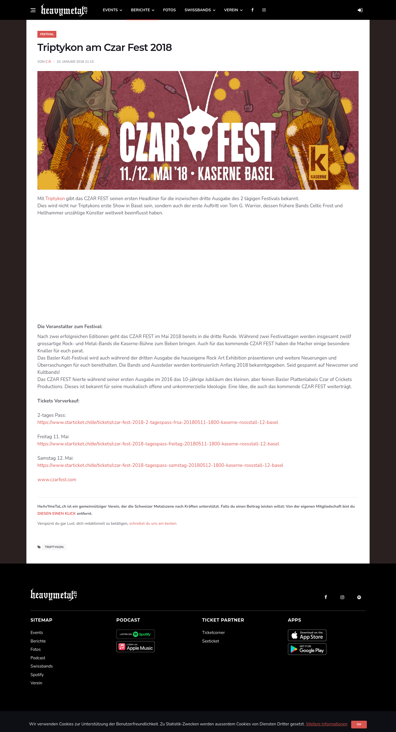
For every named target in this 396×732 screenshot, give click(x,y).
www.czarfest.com (56, 480)
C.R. (49, 61)
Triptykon (55, 198)
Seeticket (210, 641)
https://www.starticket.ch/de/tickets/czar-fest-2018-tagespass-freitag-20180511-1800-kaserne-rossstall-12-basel (158, 444)
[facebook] (325, 597)
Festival (47, 34)
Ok (359, 724)
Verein (231, 10)
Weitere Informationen (326, 724)
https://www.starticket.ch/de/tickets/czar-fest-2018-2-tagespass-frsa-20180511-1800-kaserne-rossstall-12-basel (157, 422)
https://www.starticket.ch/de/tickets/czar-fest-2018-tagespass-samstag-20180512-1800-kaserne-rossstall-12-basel (160, 465)
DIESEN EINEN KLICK (56, 513)
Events (110, 10)
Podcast (38, 658)
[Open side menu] (33, 10)
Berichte (140, 10)
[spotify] (359, 597)
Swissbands (198, 10)
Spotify (37, 674)
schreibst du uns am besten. (153, 523)
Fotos (169, 10)
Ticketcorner (213, 632)
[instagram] (342, 597)
